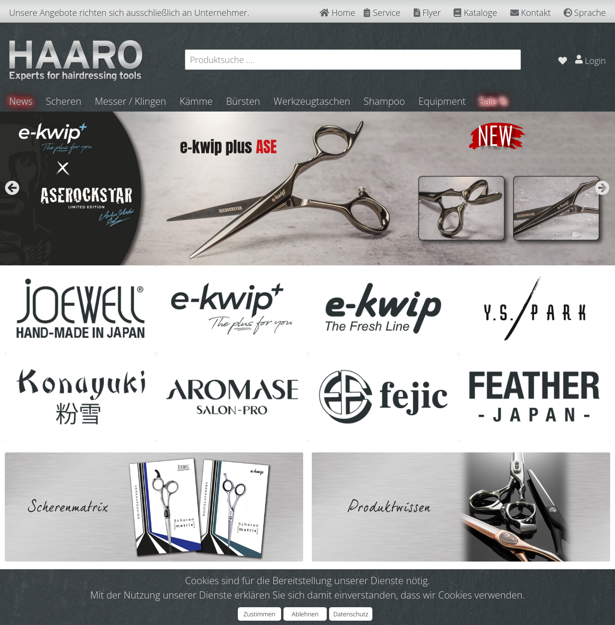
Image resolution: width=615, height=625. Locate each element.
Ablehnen (305, 614)
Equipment (442, 101)
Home (337, 12)
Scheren (64, 101)
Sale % (493, 101)
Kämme (196, 101)
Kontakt (530, 12)
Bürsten (243, 101)
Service (382, 12)
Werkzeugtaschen (312, 101)
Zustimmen (259, 614)
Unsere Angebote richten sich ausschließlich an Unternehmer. (129, 12)
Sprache (585, 12)
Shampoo (384, 101)
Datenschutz (350, 614)
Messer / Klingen (131, 101)
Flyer (427, 12)
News (21, 101)
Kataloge (475, 12)
